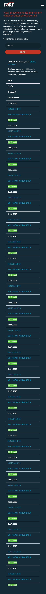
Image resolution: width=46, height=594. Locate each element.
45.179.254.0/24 (14, 175)
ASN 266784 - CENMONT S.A (19, 114)
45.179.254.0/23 (14, 131)
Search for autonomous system (15, 39)
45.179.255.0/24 (14, 109)
